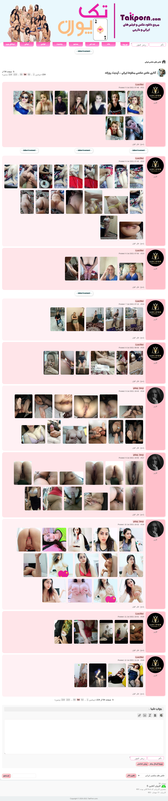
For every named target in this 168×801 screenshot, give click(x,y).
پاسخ (142, 144)
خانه (108, 44)
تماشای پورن (10, 44)
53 (29, 74)
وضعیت (59, 44)
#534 (142, 304)
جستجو (75, 44)
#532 (142, 161)
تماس (27, 44)
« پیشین (38, 74)
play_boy (138, 388)
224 (10, 74)
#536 (142, 391)
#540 (142, 660)
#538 (142, 525)
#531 (142, 88)
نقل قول (135, 144)
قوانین (43, 44)
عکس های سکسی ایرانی (153, 62)
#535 (142, 348)
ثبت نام (92, 44)
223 (15, 74)
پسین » (5, 74)
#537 (142, 458)
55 (21, 74)
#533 (142, 254)
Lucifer (140, 84)
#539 (142, 617)
